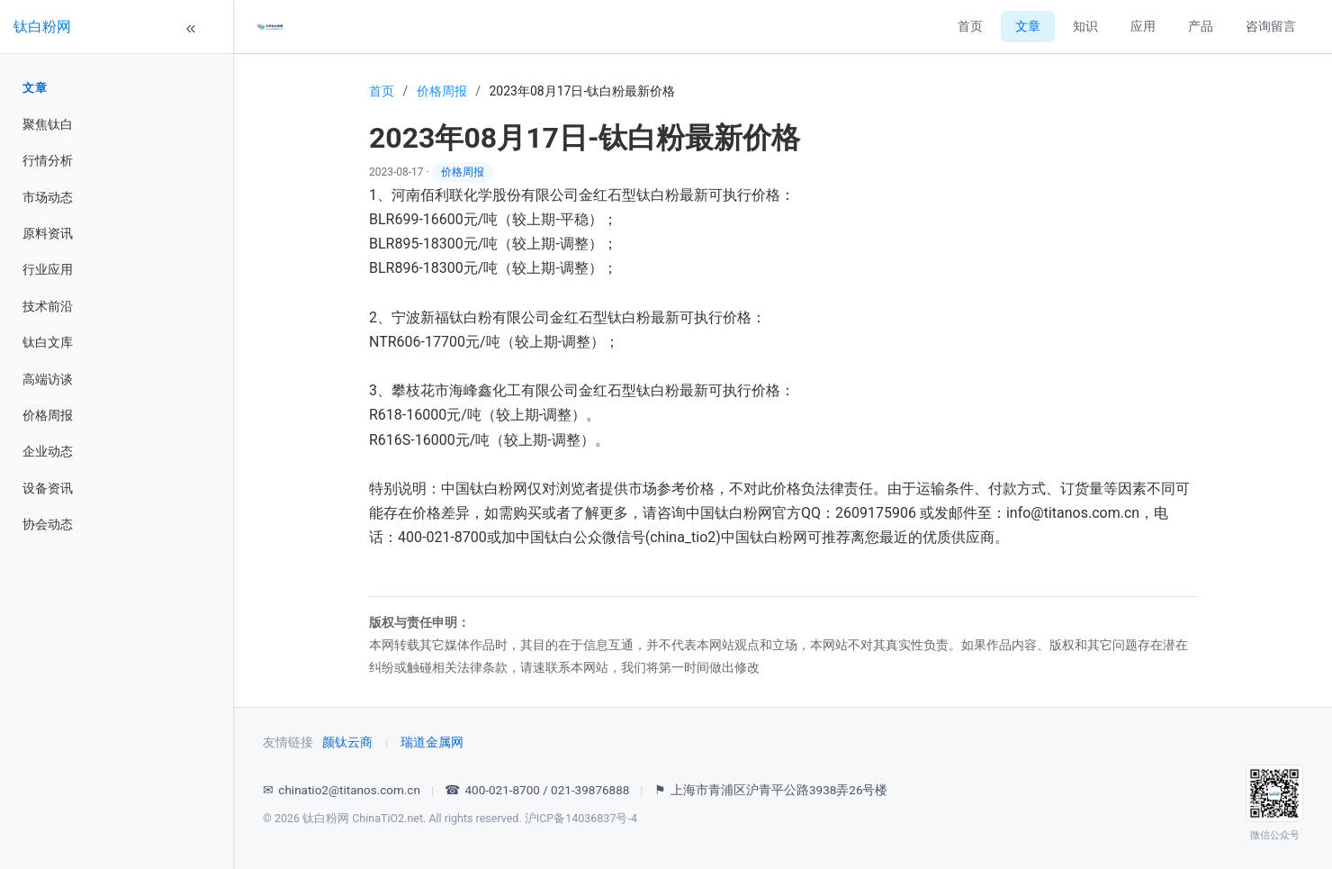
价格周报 (47, 415)
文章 (34, 88)
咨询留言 (1271, 26)
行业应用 (47, 269)
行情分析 (47, 160)
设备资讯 (47, 488)
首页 (970, 26)
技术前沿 (47, 306)
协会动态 (47, 524)
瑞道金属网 (432, 742)
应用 (1143, 26)
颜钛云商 (347, 742)
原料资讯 (47, 233)
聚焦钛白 (47, 124)
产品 (1200, 26)
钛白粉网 (42, 26)
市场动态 (47, 197)
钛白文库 (47, 342)
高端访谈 (47, 379)
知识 (1085, 26)
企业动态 (47, 451)
